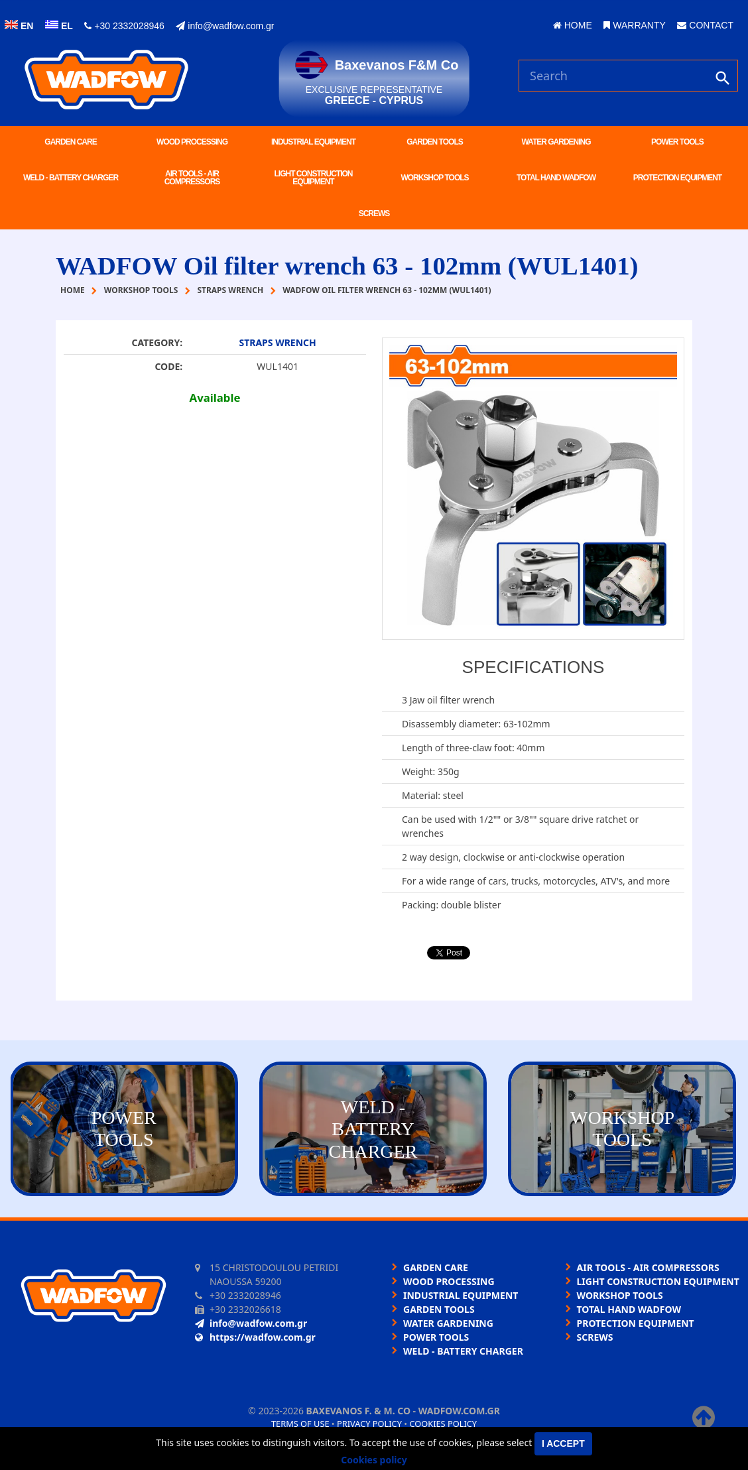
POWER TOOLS (677, 142)
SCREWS (374, 213)
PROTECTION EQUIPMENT (677, 177)
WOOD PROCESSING (191, 142)
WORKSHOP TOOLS (434, 177)
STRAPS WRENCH (277, 342)
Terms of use (300, 1424)
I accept (563, 1443)
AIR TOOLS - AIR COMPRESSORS (192, 177)
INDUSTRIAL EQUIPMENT (313, 142)
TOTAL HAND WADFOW (556, 177)
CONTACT (705, 25)
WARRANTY (634, 25)
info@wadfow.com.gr (225, 26)
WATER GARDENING (555, 142)
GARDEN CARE (70, 142)
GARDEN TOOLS (434, 142)
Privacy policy (369, 1424)
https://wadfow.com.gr (255, 1337)
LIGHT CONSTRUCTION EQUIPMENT (314, 177)
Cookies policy (443, 1424)
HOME (572, 25)
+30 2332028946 (124, 26)
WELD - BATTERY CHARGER (70, 177)
